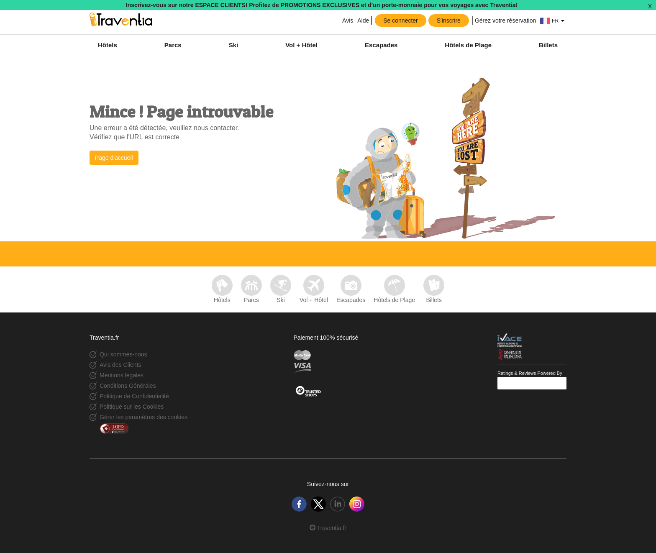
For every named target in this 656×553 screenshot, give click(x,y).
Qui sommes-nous (123, 354)
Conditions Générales (128, 385)
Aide (363, 20)
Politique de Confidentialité (134, 396)
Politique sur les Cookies (132, 406)
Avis (347, 20)
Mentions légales (122, 375)
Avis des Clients (120, 364)
